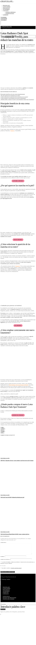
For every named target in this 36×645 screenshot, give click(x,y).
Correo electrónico (5, 559)
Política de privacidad (16, 568)
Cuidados (5, 10)
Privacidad (3, 565)
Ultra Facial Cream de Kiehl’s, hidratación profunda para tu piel (12, 497)
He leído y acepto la (11, 568)
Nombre (2, 556)
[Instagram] (3, 18)
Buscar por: (3, 604)
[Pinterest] (3, 20)
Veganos (12, 130)
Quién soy (6, 592)
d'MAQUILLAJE (6, 1)
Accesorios (6, 9)
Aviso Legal (6, 596)
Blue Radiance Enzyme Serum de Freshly (18, 385)
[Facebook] (3, 17)
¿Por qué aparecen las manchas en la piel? (10, 95)
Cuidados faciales (9, 13)
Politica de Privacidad (9, 597)
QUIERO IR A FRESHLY (18, 415)
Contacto (6, 593)
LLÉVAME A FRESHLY (18, 180)
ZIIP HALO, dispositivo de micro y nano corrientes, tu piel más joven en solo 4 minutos (16, 460)
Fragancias (6, 8)
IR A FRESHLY (18, 325)
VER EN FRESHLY (18, 239)
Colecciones (6, 6)
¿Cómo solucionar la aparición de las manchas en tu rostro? (14, 96)
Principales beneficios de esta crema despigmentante (12, 94)
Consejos (5, 14)
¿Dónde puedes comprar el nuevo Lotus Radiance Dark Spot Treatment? (17, 99)
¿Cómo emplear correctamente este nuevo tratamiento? (13, 98)
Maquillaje (6, 5)
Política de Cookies (8, 599)
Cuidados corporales (10, 12)
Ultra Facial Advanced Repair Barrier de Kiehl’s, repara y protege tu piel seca (14, 534)
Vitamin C (17, 266)
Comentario (3, 542)
